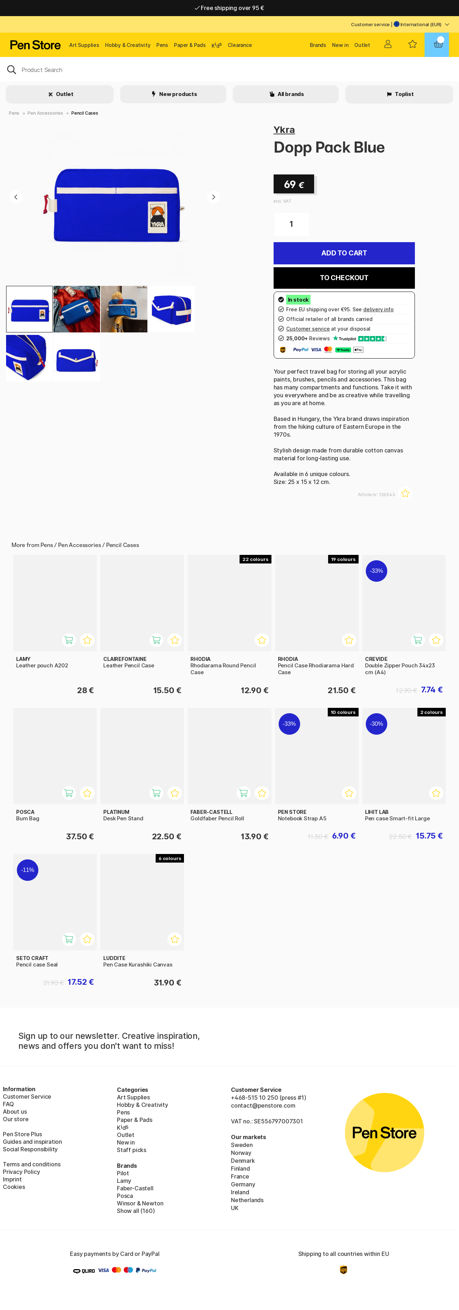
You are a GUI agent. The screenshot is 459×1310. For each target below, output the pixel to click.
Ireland (240, 1192)
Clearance (240, 45)
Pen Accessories (45, 113)
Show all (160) (136, 1210)
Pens (162, 45)
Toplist (404, 94)
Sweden (242, 1144)
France (240, 1176)
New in (340, 45)
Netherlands (247, 1200)
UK (234, 1207)
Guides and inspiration (32, 1141)
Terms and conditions (31, 1164)
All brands (290, 94)
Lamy (124, 1180)
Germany (243, 1184)
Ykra (284, 129)
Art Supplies (84, 45)
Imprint (12, 1179)
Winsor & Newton (140, 1203)
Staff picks (131, 1149)
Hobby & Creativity (128, 45)
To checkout (344, 278)
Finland (240, 1168)
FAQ (8, 1104)
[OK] (229, 69)
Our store (15, 1119)
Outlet (362, 45)
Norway (241, 1152)
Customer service (370, 24)
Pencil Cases (84, 113)
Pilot (123, 1173)
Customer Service (27, 1096)
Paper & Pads (190, 45)
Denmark (243, 1160)
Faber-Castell (135, 1188)
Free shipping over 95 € (230, 7)
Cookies (14, 1186)
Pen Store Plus (22, 1134)
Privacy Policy (21, 1171)
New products (177, 94)
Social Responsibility (30, 1149)
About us (15, 1111)
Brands (318, 45)
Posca (125, 1195)
